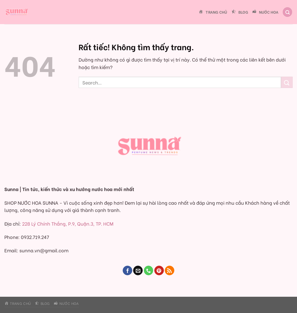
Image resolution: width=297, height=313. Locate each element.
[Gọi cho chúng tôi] (148, 271)
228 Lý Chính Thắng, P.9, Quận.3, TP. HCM (67, 223)
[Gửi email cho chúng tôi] (138, 271)
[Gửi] (287, 82)
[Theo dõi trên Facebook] (127, 271)
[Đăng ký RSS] (169, 271)
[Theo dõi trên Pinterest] (159, 271)
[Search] (287, 12)
